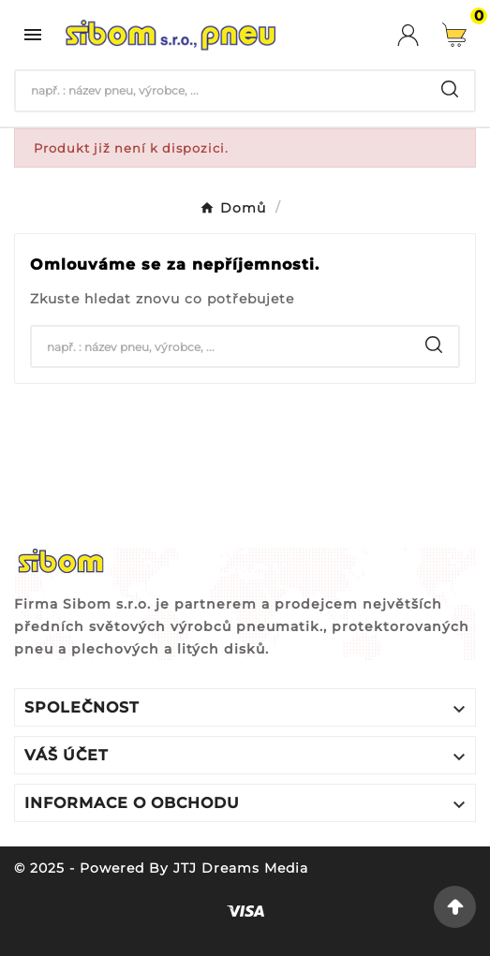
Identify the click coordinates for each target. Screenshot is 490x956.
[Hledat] (220, 90)
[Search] (449, 89)
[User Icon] (419, 35)
